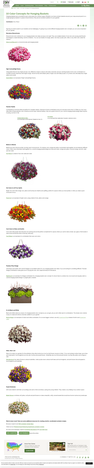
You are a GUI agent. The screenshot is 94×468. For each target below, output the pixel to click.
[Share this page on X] (81, 25)
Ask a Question (11, 433)
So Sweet (50, 116)
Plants (17, 5)
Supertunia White (63, 317)
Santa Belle (9, 78)
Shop (45, 5)
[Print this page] (86, 25)
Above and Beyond (11, 42)
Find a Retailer (39, 5)
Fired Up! (8, 198)
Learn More (29, 450)
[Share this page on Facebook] (78, 25)
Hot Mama (9, 153)
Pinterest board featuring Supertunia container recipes (29, 426)
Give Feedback (24, 433)
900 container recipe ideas (26, 424)
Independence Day (22, 118)
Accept (89, 463)
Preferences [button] (41, 464)
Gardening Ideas (29, 5)
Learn (18, 8)
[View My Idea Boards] (85, 6)
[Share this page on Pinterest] (83, 25)
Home (14, 8)
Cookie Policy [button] (12, 464)
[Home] (6, 4)
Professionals (52, 5)
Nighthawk (9, 276)
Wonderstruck (10, 359)
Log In (78, 2)
